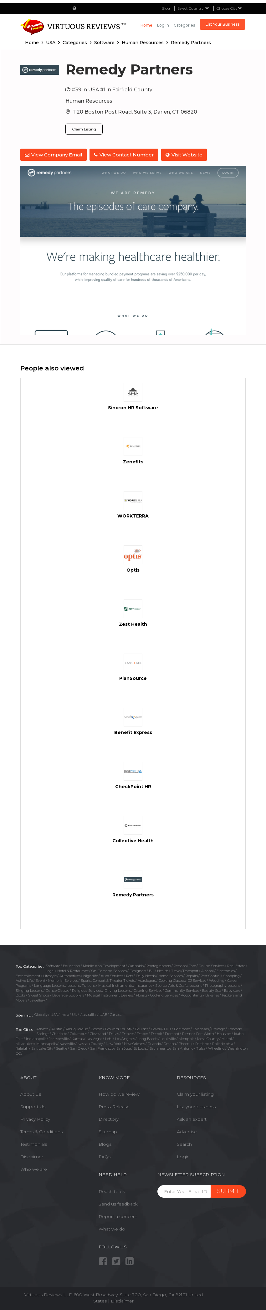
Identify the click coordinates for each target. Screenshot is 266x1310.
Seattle (61, 1048)
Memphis (186, 1038)
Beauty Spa (211, 990)
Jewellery (37, 1000)
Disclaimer (31, 1156)
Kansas (78, 1038)
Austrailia (88, 1014)
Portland (202, 1043)
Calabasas (201, 1029)
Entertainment (28, 975)
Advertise (187, 1131)
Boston (96, 1029)
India (65, 1014)
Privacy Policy (35, 1119)
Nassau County (90, 1043)
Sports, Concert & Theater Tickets (108, 980)
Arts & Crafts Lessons (185, 985)
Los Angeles (125, 1038)
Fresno (187, 1033)
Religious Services (87, 990)
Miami (227, 1038)
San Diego (78, 1048)
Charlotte (59, 1033)
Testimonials (33, 1144)
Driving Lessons (118, 990)
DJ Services (196, 980)
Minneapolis (46, 1043)
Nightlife (90, 975)
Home (146, 25)
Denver (128, 1033)
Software (53, 965)
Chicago (218, 1029)
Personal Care (185, 965)
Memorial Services (63, 980)
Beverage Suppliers (68, 995)
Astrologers (147, 980)
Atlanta (42, 1029)
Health (162, 970)
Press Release (114, 1106)
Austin (57, 1029)
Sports (160, 985)
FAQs (104, 1156)
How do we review (119, 1094)
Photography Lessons (222, 985)
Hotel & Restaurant (73, 970)
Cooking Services (164, 995)
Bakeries (212, 995)
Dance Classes (57, 990)
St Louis (140, 1048)
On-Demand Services (109, 970)
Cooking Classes (172, 980)
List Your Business (222, 24)
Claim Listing (84, 129)
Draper (142, 1033)
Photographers (158, 965)
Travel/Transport (184, 970)
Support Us (32, 1106)
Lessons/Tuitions (81, 985)
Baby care (232, 990)
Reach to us (112, 1191)
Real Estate (236, 965)
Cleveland (98, 1033)
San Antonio (182, 1048)
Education (71, 965)
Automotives (69, 975)
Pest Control (210, 975)
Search (184, 1144)
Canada (116, 1014)
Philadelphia (222, 1043)
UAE (103, 1014)
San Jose (123, 1048)
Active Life (24, 980)
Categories (184, 25)
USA (54, 1014)
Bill (151, 970)
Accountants (191, 995)
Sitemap (108, 1131)
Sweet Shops (38, 995)
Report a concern (118, 1216)
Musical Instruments (115, 985)
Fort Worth (205, 1033)
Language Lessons (49, 985)
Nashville (67, 1043)
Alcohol (207, 970)
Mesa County (208, 1038)
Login (183, 1156)
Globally (41, 1014)
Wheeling (216, 1048)
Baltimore (182, 1029)
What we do (112, 1228)
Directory (109, 1119)
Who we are (33, 1169)
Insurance (144, 985)
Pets (129, 975)
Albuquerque (76, 1029)
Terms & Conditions (41, 1131)
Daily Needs (146, 975)
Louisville (168, 1038)
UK (74, 1014)
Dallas (114, 1033)
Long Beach (148, 1038)
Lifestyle (50, 975)
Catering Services (148, 990)
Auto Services (112, 975)
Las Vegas (94, 1038)
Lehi (108, 1038)
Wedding (216, 980)
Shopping (231, 975)
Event (40, 980)
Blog (165, 8)
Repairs (192, 975)
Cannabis (136, 965)
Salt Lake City (42, 1048)
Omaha (170, 1043)
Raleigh (22, 1048)
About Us (30, 1094)
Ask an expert (192, 1119)
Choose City (229, 8)
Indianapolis (36, 1038)
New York (113, 1043)
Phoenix (185, 1043)
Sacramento (160, 1048)
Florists (141, 995)
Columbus (78, 1033)
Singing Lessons (29, 990)
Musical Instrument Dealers (110, 995)
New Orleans (134, 1043)
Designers (138, 970)
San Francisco (102, 1048)
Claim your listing (195, 1094)
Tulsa (200, 1048)
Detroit (156, 1033)
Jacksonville (59, 1038)
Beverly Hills (161, 1029)
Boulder (141, 1029)
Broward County (118, 1029)
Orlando (154, 1043)
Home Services (170, 975)
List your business (196, 1106)
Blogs (105, 1144)
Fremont (172, 1033)
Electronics (226, 970)
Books (20, 995)
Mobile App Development (104, 965)
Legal (50, 970)
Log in (163, 25)
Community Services (182, 990)
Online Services (211, 965)
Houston (224, 1033)
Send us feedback (118, 1203)
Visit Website (184, 155)
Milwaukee (24, 1043)
